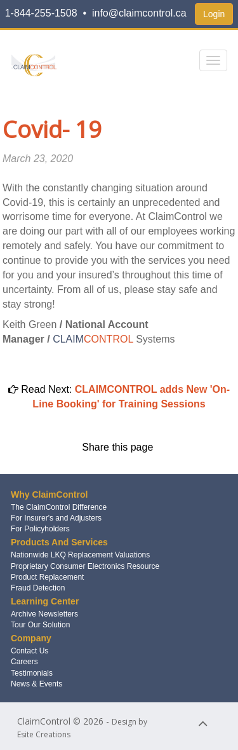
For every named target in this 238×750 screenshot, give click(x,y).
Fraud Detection (38, 587)
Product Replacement (47, 577)
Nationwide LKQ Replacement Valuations (80, 554)
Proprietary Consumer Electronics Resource (85, 566)
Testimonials (32, 673)
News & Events (36, 683)
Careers (24, 661)
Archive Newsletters (44, 614)
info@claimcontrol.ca (139, 13)
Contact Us (29, 650)
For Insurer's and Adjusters (56, 518)
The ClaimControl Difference (59, 507)
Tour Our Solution (40, 624)
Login (214, 14)
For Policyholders (40, 528)
